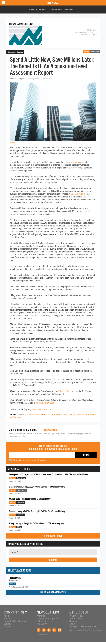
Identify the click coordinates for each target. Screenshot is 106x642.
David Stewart (40, 414)
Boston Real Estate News (62, 9)
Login (72, 623)
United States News (37, 9)
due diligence (77, 162)
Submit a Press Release (15, 621)
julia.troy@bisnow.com (41, 409)
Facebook (38, 630)
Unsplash (13, 142)
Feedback (60, 630)
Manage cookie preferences (82, 626)
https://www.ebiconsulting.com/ (86, 32)
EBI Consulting (28, 79)
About (7, 616)
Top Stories (42, 623)
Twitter (44, 630)
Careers (7, 623)
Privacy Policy (76, 616)
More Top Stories (53, 535)
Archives (41, 616)
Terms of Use (75, 618)
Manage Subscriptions (47, 618)
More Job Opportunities (53, 592)
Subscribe (41, 621)
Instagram (54, 630)
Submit (53, 559)
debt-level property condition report (61, 414)
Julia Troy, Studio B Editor (45, 79)
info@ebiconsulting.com (88, 34)
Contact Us (9, 626)
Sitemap (73, 621)
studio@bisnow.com (45, 403)
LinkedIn (49, 630)
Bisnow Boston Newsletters (25, 544)
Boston (86, 51)
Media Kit (8, 618)
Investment (95, 51)
